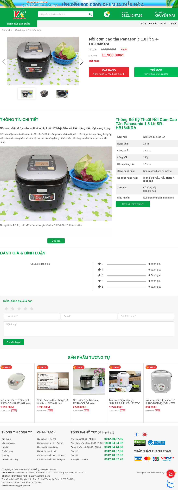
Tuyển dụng (7, 451)
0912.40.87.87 (113, 455)
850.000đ (151, 407)
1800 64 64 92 (113, 443)
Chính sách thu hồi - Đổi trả (50, 443)
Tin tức (172, 23)
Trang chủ (7, 30)
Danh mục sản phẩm (18, 23)
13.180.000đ (108, 49)
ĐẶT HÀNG (109, 72)
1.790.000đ (7, 407)
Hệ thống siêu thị (157, 23)
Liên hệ (5, 447)
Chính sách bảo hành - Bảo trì (51, 455)
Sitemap (5, 455)
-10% (124, 49)
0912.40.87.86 (113, 439)
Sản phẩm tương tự (89, 357)
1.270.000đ (115, 407)
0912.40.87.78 (113, 459)
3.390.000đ (43, 407)
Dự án (143, 23)
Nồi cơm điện (34, 30)
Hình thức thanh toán (47, 451)
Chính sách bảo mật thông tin (51, 459)
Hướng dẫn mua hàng (47, 447)
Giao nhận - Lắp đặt (46, 439)
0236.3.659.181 (13, 482)
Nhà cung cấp (8, 443)
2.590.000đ (79, 407)
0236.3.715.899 (33, 482)
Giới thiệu (6, 439)
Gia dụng (20, 30)
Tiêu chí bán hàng (10, 459)
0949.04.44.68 (113, 447)
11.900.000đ (113, 55)
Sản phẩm (165, 14)
